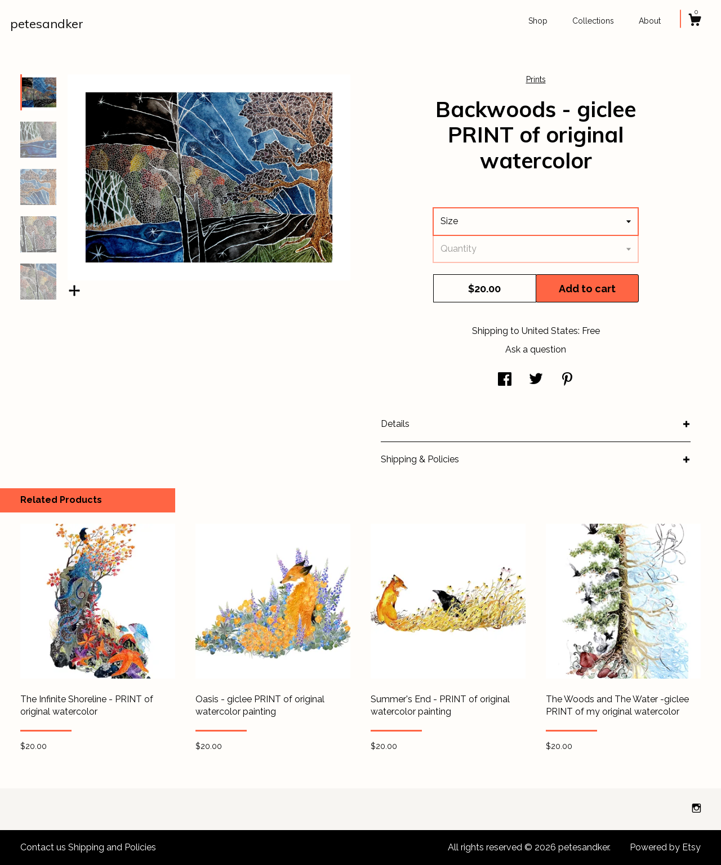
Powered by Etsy (665, 847)
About (650, 20)
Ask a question (535, 349)
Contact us (43, 847)
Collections (593, 20)
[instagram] (696, 808)
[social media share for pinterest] (567, 380)
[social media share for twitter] (535, 380)
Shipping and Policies (112, 847)
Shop (538, 20)
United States (550, 331)
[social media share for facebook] (504, 380)
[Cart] (694, 21)
